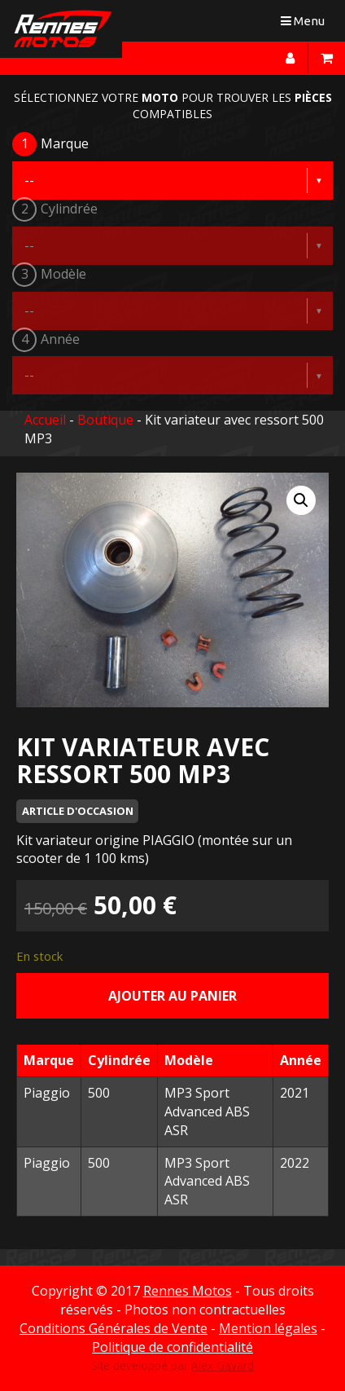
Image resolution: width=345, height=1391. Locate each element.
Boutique (105, 420)
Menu (306, 24)
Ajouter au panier (172, 996)
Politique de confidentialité (172, 1347)
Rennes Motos (187, 1291)
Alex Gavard (222, 1365)
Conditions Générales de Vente (113, 1328)
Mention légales (268, 1328)
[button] (301, 500)
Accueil (45, 420)
